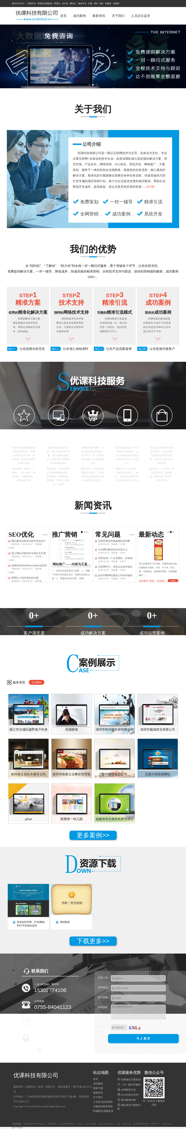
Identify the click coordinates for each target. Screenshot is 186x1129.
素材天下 (155, 1124)
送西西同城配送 (67, 1124)
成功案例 (79, 16)
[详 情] (150, 186)
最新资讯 (98, 16)
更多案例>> (93, 835)
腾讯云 (73, 3)
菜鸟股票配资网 (141, 1124)
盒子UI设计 (17, 1127)
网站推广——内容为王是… (72, 564)
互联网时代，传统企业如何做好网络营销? (115, 566)
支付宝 (65, 3)
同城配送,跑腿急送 (103, 1111)
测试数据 (65, 922)
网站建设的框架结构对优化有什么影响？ (28, 540)
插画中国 (127, 1124)
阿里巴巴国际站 (45, 3)
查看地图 (50, 1050)
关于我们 (118, 16)
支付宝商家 (91, 1124)
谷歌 (101, 3)
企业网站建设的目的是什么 (113, 549)
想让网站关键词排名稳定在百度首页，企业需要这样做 (28, 553)
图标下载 (166, 1124)
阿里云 (57, 3)
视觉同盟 (52, 1124)
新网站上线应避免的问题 (25, 577)
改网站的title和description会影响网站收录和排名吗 (29, 565)
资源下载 (98, 1088)
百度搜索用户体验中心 (34, 1124)
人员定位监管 (140, 16)
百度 (90, 3)
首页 (63, 16)
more (45, 534)
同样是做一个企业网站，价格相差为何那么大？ (115, 558)
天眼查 (108, 3)
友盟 (118, 1124)
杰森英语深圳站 (106, 1124)
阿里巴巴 (32, 3)
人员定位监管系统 (103, 1101)
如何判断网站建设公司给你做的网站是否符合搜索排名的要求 (115, 575)
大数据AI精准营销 (103, 1106)
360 (95, 3)
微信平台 (82, 3)
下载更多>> (93, 941)
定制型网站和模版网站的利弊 (114, 540)
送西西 (116, 3)
